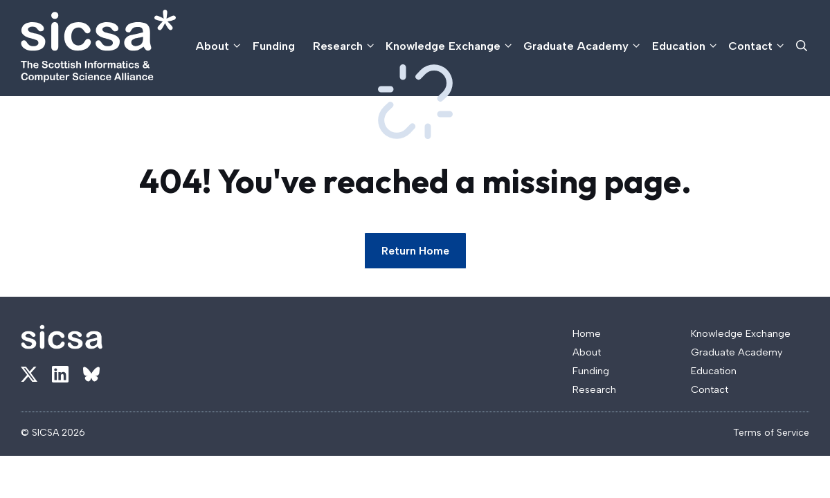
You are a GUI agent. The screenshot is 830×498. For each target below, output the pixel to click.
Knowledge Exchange (450, 46)
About (219, 46)
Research (345, 46)
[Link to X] (29, 374)
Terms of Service (771, 433)
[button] (801, 46)
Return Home (415, 250)
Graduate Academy (582, 46)
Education (685, 46)
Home (586, 333)
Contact (757, 46)
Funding (274, 46)
